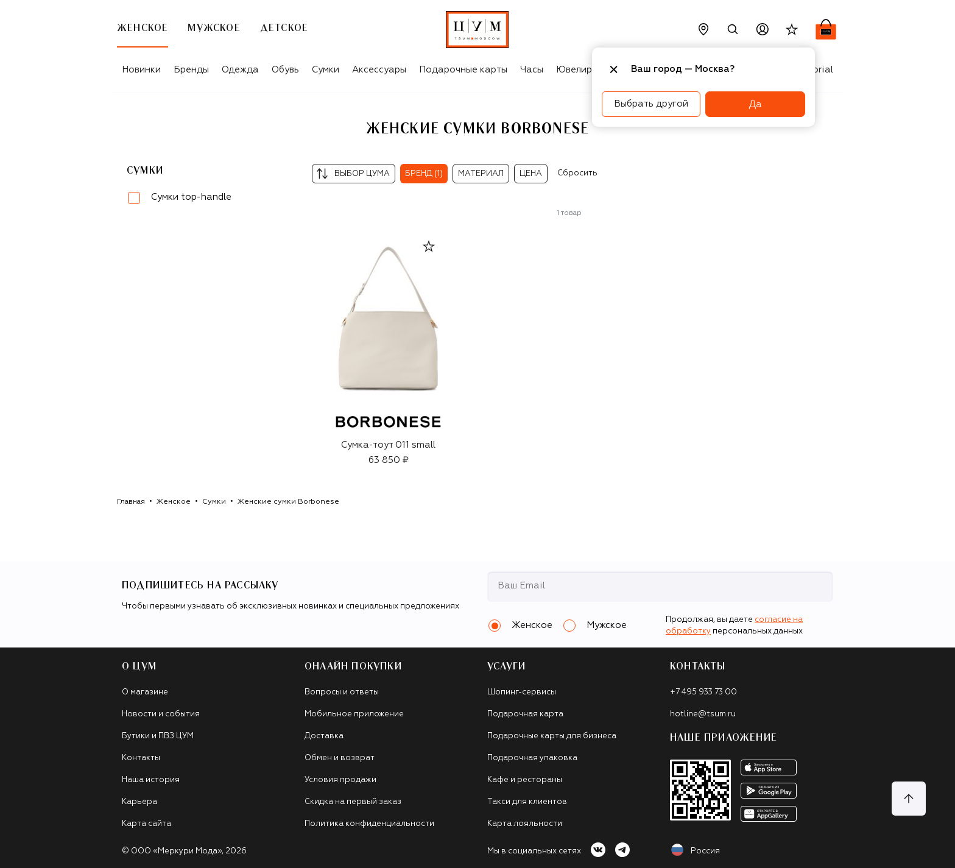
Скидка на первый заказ (353, 802)
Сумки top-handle (191, 197)
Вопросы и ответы (342, 692)
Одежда (240, 69)
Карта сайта (146, 824)
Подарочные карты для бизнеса (551, 736)
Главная (131, 502)
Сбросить (577, 173)
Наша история (151, 780)
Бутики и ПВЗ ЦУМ (158, 736)
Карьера (139, 802)
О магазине (145, 692)
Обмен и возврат (340, 758)
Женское (174, 502)
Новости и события (161, 714)
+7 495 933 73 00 (703, 692)
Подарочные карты (463, 69)
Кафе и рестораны (524, 780)
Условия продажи (340, 780)
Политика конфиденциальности (369, 824)
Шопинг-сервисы (521, 692)
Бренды (191, 69)
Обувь (285, 69)
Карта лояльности (524, 824)
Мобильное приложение (354, 714)
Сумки (325, 69)
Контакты (141, 758)
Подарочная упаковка (532, 758)
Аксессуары (379, 69)
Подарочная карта (525, 714)
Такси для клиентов (527, 802)
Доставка (324, 736)
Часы (531, 69)
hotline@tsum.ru (703, 714)
